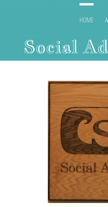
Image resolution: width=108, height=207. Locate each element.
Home (86, 19)
